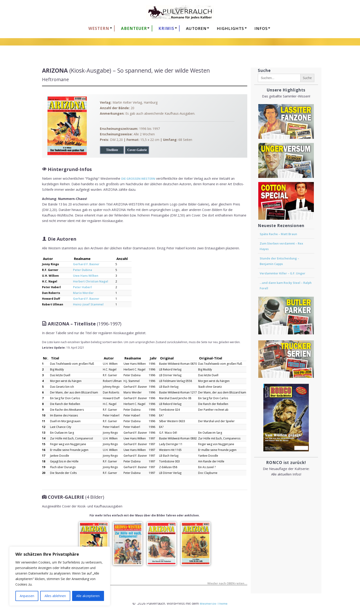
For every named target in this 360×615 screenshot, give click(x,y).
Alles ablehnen (55, 596)
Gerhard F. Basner (86, 264)
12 (43, 427)
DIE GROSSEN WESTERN (138, 179)
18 (43, 461)
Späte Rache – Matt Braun (278, 234)
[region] (59, 576)
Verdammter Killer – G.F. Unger (282, 273)
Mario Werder (83, 293)
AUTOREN (196, 28)
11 (43, 421)
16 (43, 450)
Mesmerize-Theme (214, 603)
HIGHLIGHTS (230, 28)
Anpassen (27, 596)
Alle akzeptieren (88, 596)
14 (43, 438)
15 (43, 444)
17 (43, 456)
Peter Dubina (82, 270)
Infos (261, 28)
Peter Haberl (82, 287)
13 (43, 433)
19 (43, 467)
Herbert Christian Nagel (90, 281)
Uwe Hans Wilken (85, 275)
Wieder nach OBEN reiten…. (227, 583)
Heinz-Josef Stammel (88, 304)
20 (43, 473)
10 (43, 415)
